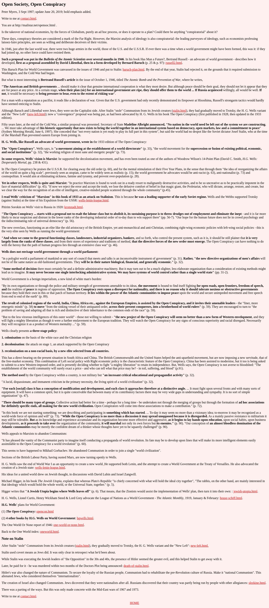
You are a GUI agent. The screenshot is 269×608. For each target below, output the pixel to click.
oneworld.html (49, 531)
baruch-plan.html (133, 69)
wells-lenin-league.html (94, 200)
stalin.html (179, 110)
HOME (134, 603)
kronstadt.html (73, 207)
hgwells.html (85, 518)
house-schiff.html (231, 498)
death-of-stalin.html (136, 565)
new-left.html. (200, 545)
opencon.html (45, 511)
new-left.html (36, 114)
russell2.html (174, 62)
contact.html (28, 18)
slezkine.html (257, 582)
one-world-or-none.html (68, 525)
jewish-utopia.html (245, 491)
